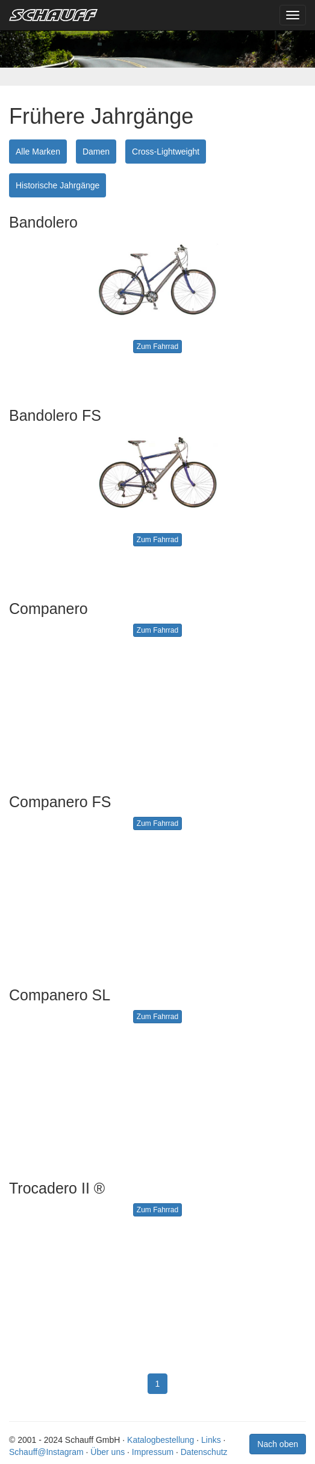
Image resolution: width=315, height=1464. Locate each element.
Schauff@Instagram (46, 1452)
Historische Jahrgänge (57, 185)
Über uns (107, 1452)
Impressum (152, 1452)
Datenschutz (204, 1452)
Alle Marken (38, 151)
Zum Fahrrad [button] (157, 346)
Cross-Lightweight (165, 151)
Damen (96, 151)
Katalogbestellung (160, 1440)
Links (211, 1440)
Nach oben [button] (277, 1444)
